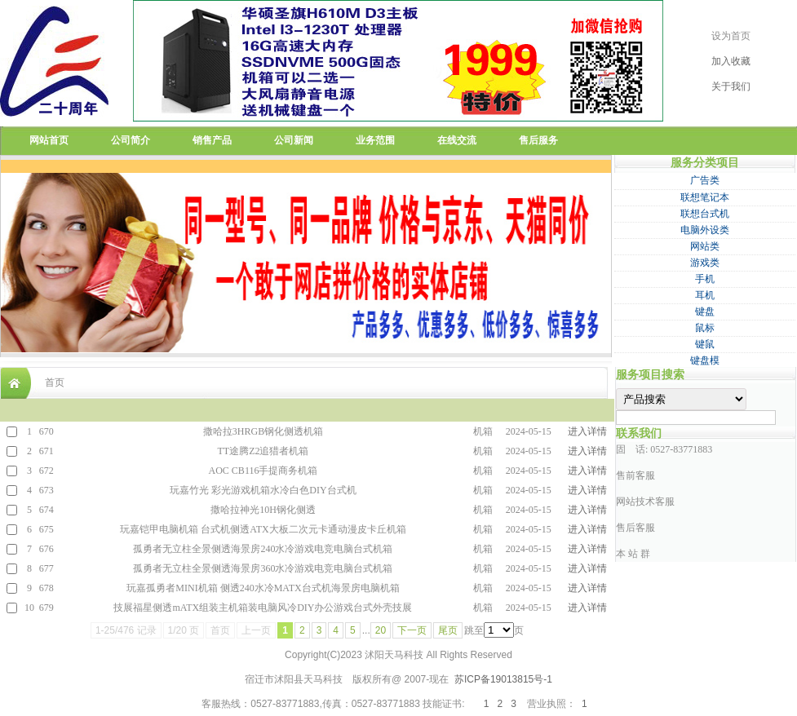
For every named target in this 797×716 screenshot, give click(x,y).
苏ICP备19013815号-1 (503, 679)
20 (380, 630)
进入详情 (587, 431)
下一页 (412, 630)
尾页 (448, 630)
